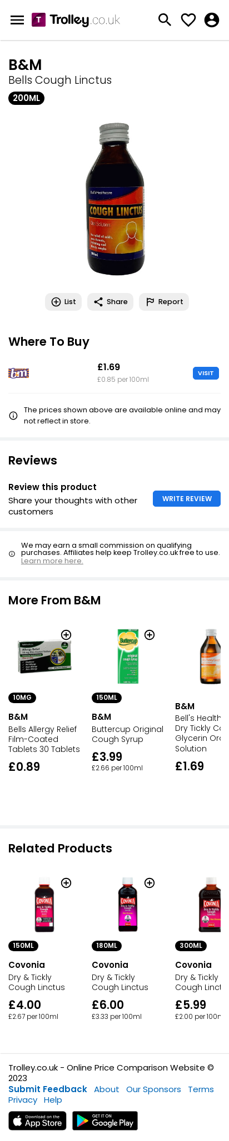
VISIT (206, 372)
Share (110, 301)
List (63, 301)
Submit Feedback (47, 1089)
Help (53, 1099)
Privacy (22, 1099)
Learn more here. (52, 561)
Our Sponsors (153, 1089)
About (107, 1089)
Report (164, 301)
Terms (201, 1089)
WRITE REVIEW (187, 498)
